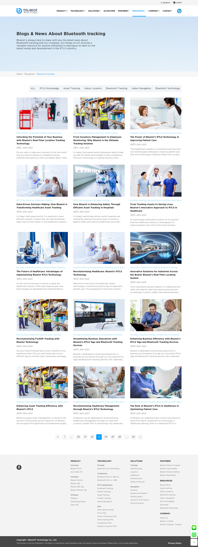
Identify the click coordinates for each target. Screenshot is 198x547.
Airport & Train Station (139, 500)
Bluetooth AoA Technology (108, 468)
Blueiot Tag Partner (168, 475)
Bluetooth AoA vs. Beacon (108, 477)
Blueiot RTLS (76, 468)
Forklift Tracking (104, 498)
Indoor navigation (167, 498)
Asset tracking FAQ (105, 519)
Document (164, 505)
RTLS (19, 200)
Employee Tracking (105, 488)
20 (78, 437)
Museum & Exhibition (138, 493)
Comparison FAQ (104, 523)
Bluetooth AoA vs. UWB (107, 480)
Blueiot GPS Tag (77, 487)
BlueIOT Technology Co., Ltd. (42, 540)
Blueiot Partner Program (170, 465)
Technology (77, 13)
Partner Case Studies (168, 468)
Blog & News (165, 485)
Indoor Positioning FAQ (106, 516)
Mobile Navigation (104, 501)
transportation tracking (158, 133)
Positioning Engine (78, 501)
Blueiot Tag (75, 483)
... (71, 437)
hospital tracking (138, 133)
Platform (74, 498)
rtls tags (20, 267)
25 (112, 437)
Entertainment (136, 478)
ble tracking (22, 133)
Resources (29, 74)
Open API (74, 505)
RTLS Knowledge (49, 88)
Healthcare (134, 475)
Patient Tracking (104, 491)
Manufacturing (136, 468)
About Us (164, 518)
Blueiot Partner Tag (78, 490)
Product (61, 13)
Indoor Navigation (141, 88)
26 (119, 437)
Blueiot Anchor (77, 480)
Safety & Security (137, 482)
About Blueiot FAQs (105, 510)
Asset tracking (166, 488)
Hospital (133, 490)
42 (133, 437)
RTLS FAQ (101, 513)
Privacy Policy (175, 543)
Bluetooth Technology (168, 88)
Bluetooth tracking (45, 74)
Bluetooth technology (169, 508)
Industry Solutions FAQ (106, 526)
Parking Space (136, 496)
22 (92, 437)
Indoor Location (93, 88)
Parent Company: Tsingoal (171, 524)
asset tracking (54, 133)
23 (99, 437)
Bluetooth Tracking (116, 88)
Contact (167, 13)
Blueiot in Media (166, 521)
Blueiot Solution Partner (170, 472)
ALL (33, 88)
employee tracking (38, 133)
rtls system (135, 267)
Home (19, 74)
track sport (176, 133)
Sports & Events (137, 503)
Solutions (93, 13)
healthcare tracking (151, 267)
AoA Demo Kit (76, 472)
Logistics (134, 472)
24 (106, 437)
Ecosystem (109, 13)
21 (85, 437)
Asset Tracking (71, 88)
